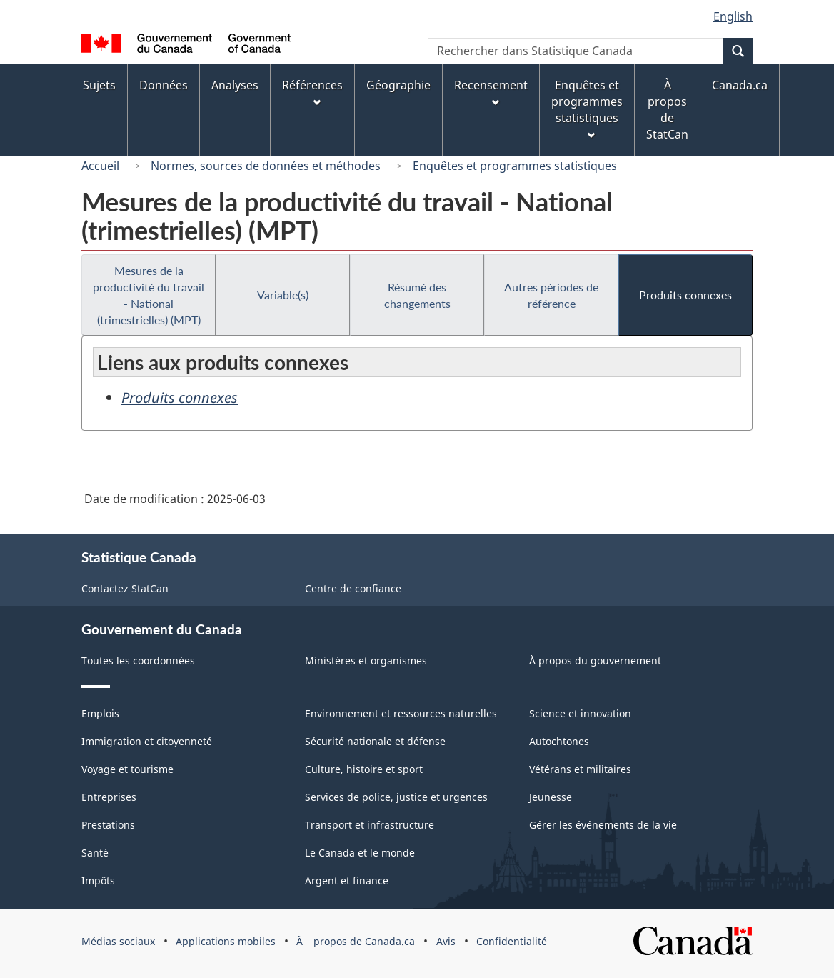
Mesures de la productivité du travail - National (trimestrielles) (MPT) (148, 295)
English (733, 16)
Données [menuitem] (163, 85)
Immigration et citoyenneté (146, 741)
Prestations (108, 825)
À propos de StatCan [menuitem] (667, 109)
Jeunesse (550, 797)
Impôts (98, 880)
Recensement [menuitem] (491, 91)
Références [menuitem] (312, 91)
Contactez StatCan (125, 588)
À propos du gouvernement (595, 660)
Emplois (100, 713)
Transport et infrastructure (369, 825)
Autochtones (559, 741)
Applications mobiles (226, 941)
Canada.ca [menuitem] (740, 85)
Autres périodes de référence (551, 295)
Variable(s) (282, 294)
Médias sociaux (118, 941)
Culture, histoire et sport (364, 769)
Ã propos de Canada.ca (355, 941)
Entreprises (108, 797)
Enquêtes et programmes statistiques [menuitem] (587, 108)
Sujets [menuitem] (99, 85)
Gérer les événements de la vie (603, 825)
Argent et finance (346, 880)
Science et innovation (580, 713)
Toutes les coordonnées (138, 660)
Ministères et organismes (366, 660)
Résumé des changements (417, 295)
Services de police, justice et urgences (396, 797)
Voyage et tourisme (127, 769)
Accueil (100, 166)
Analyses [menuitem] (234, 85)
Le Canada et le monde (360, 852)
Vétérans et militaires (580, 769)
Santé (95, 852)
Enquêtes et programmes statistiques (515, 166)
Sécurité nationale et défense (375, 741)
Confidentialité (511, 941)
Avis (446, 941)
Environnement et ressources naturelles (401, 713)
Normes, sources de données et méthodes (266, 166)
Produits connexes (685, 294)
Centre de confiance (353, 588)
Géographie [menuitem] (398, 85)
